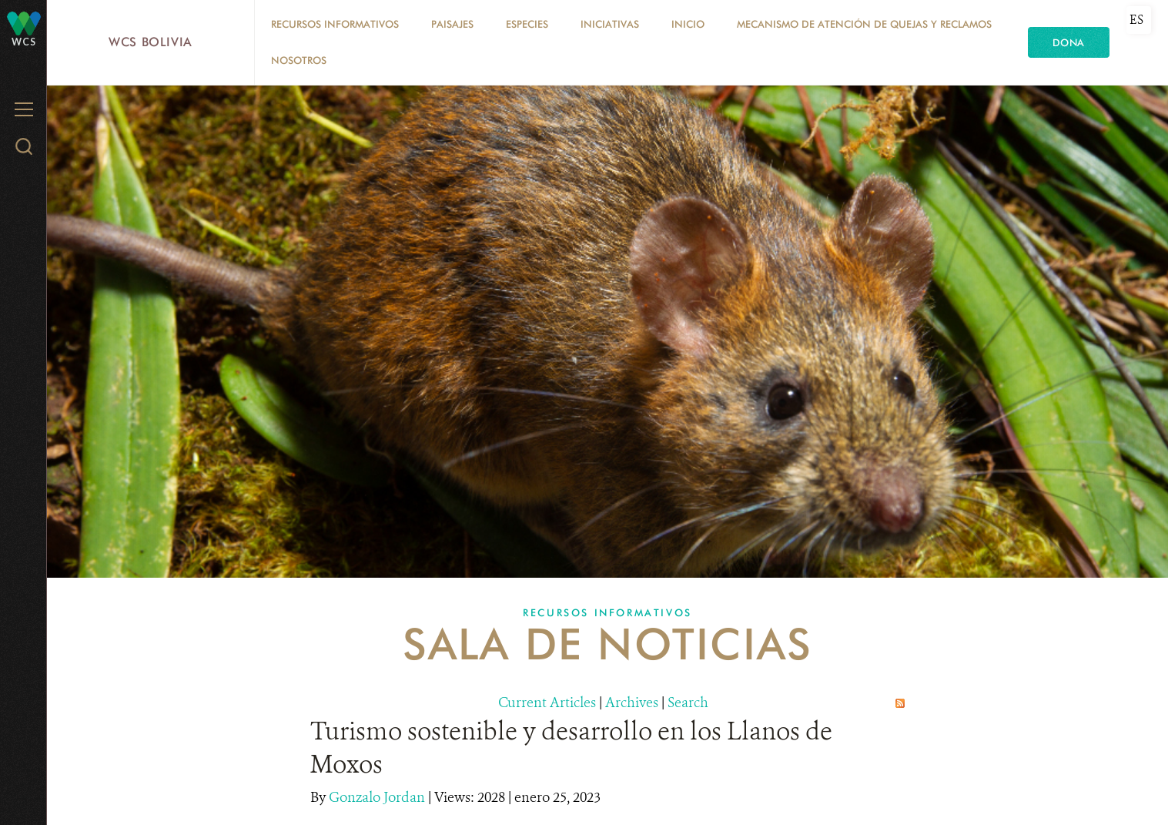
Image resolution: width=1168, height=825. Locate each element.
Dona (1069, 42)
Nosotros (298, 60)
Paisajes (452, 24)
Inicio (687, 24)
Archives (631, 702)
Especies (527, 24)
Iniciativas (610, 24)
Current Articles (547, 702)
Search (688, 702)
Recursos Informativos (335, 24)
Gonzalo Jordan (378, 797)
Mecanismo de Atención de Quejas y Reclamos (864, 24)
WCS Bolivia (150, 42)
